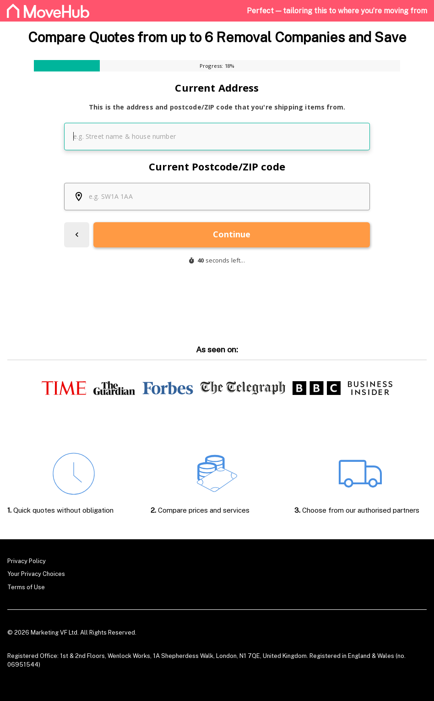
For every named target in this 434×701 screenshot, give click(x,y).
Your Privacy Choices (36, 573)
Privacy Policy (26, 561)
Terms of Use (26, 587)
